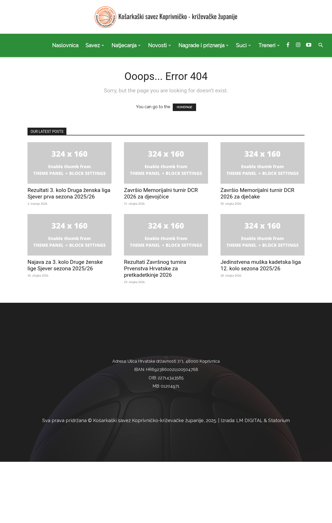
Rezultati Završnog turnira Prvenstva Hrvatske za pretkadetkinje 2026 (155, 268)
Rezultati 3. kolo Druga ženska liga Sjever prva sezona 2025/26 (68, 193)
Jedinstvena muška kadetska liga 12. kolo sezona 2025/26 (260, 265)
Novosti (159, 45)
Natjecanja (126, 45)
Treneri (269, 45)
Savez (95, 45)
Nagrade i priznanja (203, 45)
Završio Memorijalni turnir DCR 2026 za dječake (257, 193)
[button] (320, 46)
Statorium (279, 481)
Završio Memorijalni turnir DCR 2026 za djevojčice (161, 193)
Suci (243, 45)
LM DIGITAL (249, 481)
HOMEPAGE (184, 107)
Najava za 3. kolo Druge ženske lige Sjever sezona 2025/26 (65, 265)
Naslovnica (65, 45)
